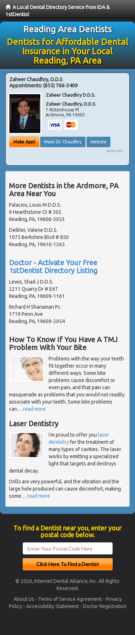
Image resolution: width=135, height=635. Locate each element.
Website (98, 141)
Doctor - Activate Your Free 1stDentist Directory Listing (53, 266)
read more (34, 409)
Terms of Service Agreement (70, 599)
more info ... (116, 151)
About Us (24, 599)
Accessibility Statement (52, 606)
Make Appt (24, 141)
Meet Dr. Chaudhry (63, 141)
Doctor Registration (104, 606)
